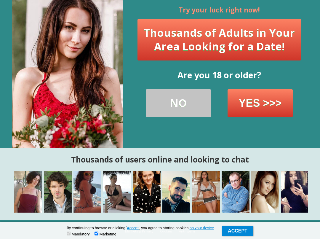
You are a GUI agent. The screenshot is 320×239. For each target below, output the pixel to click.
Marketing (105, 234)
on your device (202, 228)
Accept (133, 228)
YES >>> (260, 103)
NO (178, 103)
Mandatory (78, 234)
